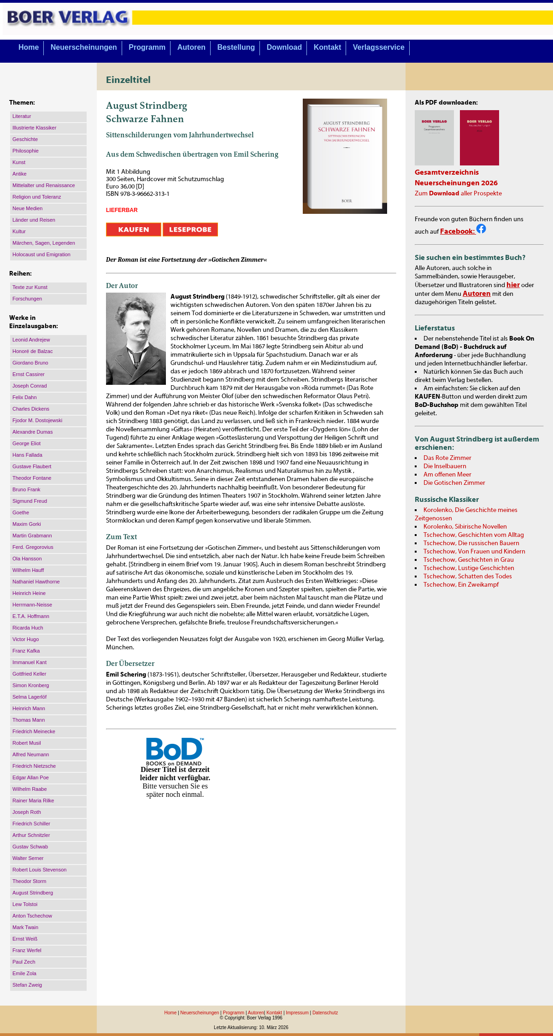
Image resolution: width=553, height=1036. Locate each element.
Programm (147, 47)
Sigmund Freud (29, 501)
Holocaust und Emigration (41, 254)
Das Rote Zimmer (447, 458)
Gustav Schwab (30, 846)
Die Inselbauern (445, 466)
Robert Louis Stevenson (39, 869)
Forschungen (27, 298)
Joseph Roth (26, 812)
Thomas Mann (28, 720)
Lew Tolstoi (24, 904)
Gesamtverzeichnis (447, 172)
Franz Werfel (26, 950)
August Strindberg (32, 892)
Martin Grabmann (32, 535)
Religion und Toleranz (36, 197)
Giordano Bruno (30, 362)
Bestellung (236, 47)
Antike (19, 174)
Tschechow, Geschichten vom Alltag (474, 535)
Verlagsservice (379, 47)
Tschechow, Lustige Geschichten (469, 568)
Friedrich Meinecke (33, 731)
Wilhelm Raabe (29, 789)
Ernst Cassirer (28, 374)
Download (284, 47)
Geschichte (25, 139)
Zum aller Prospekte (458, 193)
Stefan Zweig (27, 985)
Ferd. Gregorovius (32, 547)
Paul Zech (23, 962)
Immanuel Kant (29, 662)
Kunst (18, 162)
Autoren (191, 47)
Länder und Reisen (33, 220)
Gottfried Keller (29, 674)
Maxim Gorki (26, 524)
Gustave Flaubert (31, 466)
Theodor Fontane (31, 478)
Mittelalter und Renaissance (43, 185)
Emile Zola (24, 973)
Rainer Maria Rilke (33, 800)
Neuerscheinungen (84, 47)
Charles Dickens (30, 409)
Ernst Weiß (24, 939)
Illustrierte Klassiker (34, 127)
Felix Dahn (24, 397)
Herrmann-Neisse (32, 604)
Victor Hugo (25, 639)
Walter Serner (27, 858)
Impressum (297, 1012)
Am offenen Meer (447, 474)
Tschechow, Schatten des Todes (468, 576)
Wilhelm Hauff (28, 570)
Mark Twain (25, 927)
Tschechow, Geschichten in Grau (469, 560)
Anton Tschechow (32, 915)
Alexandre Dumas (32, 432)
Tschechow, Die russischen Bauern (471, 543)
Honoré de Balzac (32, 351)
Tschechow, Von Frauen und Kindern (474, 551)
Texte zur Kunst (29, 287)
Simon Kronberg (30, 685)
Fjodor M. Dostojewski (37, 420)
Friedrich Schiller (31, 823)
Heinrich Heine (29, 593)
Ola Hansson (27, 558)
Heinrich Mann (28, 708)
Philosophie (25, 150)
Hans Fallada (27, 455)
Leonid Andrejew (31, 339)
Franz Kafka (26, 650)
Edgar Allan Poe (30, 777)
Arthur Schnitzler (31, 835)
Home (28, 47)
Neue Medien (27, 208)
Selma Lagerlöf (29, 697)
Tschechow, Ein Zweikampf (461, 585)
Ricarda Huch (27, 627)
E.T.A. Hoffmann (30, 616)
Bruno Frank (26, 489)
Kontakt (327, 47)
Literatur (21, 116)
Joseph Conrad (29, 385)
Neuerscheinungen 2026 (456, 183)
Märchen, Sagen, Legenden (43, 243)
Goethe (20, 512)
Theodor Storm (29, 881)
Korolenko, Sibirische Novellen (465, 526)
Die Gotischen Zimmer (454, 483)
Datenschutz (325, 1012)
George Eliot (26, 443)
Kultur (19, 231)
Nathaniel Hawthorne (36, 581)
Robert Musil (26, 743)
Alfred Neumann (30, 754)
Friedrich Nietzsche (34, 766)
